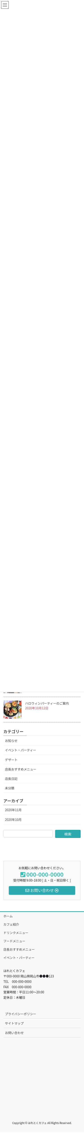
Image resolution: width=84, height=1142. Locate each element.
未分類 (9, 788)
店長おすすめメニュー (20, 769)
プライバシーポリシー (20, 1014)
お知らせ (11, 740)
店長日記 (11, 778)
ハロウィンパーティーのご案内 (47, 703)
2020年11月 (13, 810)
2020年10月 (13, 819)
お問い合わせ (14, 1032)
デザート (11, 759)
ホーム (8, 916)
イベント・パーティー (20, 750)
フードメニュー (14, 941)
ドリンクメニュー (15, 932)
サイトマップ (14, 1023)
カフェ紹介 (11, 924)
